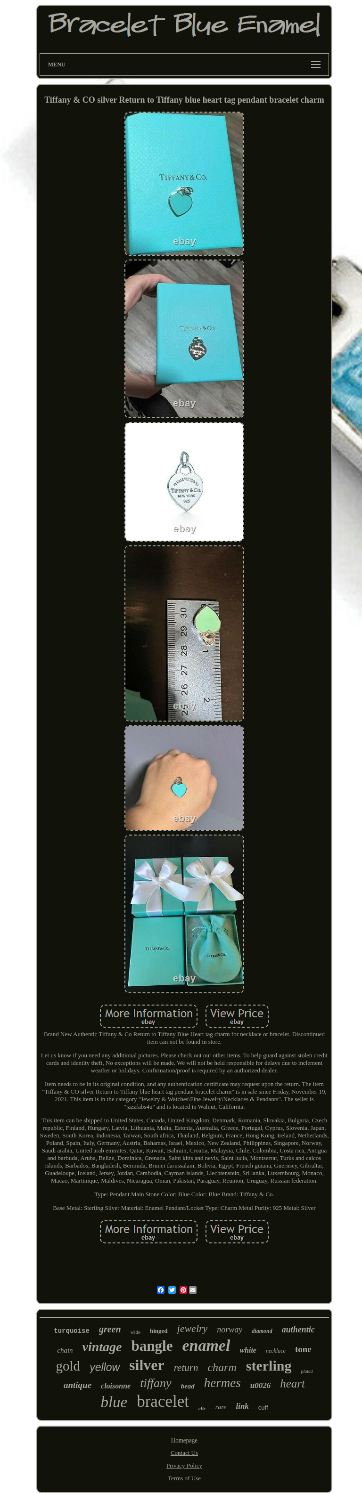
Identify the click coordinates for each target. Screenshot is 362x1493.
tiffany (155, 1383)
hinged (159, 1330)
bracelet (163, 1401)
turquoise (72, 1331)
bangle (152, 1346)
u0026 (260, 1385)
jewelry (192, 1328)
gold (68, 1365)
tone (303, 1349)
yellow (105, 1367)
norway (229, 1329)
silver (147, 1364)
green (110, 1329)
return (186, 1367)
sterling (269, 1365)
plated (307, 1371)
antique (77, 1385)
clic (202, 1408)
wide (135, 1332)
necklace (276, 1350)
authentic (298, 1329)
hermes (222, 1383)
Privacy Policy (184, 1465)
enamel (206, 1345)
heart (292, 1383)
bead (188, 1386)
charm (221, 1367)
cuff (263, 1407)
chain (65, 1350)
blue (113, 1402)
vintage (102, 1346)
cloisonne (116, 1386)
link (242, 1406)
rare (221, 1407)
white (247, 1350)
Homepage (184, 1440)
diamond (262, 1331)
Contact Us (184, 1452)
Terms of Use (184, 1478)
